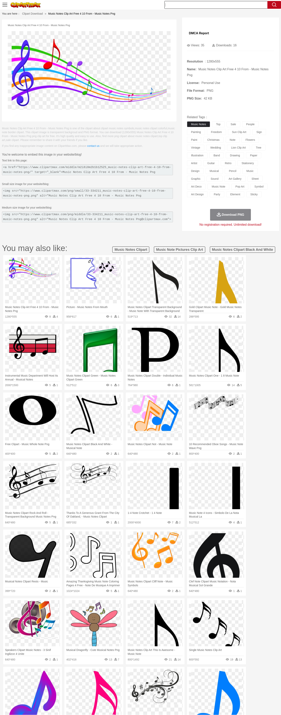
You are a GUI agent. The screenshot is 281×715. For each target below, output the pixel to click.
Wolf (233, 679)
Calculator (207, 691)
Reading (86, 691)
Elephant (123, 679)
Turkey (225, 679)
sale (233, 124)
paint (194, 139)
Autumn (51, 673)
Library (155, 691)
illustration (197, 155)
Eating (173, 697)
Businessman (89, 685)
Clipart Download (32, 13)
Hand (201, 685)
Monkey (180, 679)
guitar (211, 163)
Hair (145, 685)
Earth (90, 673)
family (66, 685)
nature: (30, 673)
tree (258, 147)
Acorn (41, 673)
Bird (54, 679)
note (233, 139)
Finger (192, 685)
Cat (72, 679)
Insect (163, 679)
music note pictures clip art (179, 250)
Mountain (167, 673)
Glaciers (115, 673)
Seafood (121, 697)
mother (75, 685)
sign (259, 132)
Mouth (175, 685)
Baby (49, 685)
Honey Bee (151, 679)
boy (158, 685)
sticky (253, 194)
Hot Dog (203, 697)
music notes (198, 124)
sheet (255, 178)
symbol (259, 186)
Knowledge (143, 691)
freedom (216, 132)
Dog (97, 679)
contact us (93, 145)
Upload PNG (247, 707)
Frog (140, 679)
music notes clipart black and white (242, 250)
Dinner (155, 697)
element (235, 194)
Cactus (71, 673)
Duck (104, 679)
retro (228, 163)
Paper (175, 691)
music (250, 171)
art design (197, 194)
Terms (193, 707)
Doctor (102, 685)
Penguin (206, 679)
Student (42, 691)
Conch (81, 673)
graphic (196, 178)
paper (253, 155)
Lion (171, 679)
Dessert (61, 697)
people (250, 124)
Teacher (53, 691)
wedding (215, 147)
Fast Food (81, 697)
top (218, 124)
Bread (182, 697)
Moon (147, 673)
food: (29, 696)
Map (132, 691)
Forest (212, 673)
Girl (151, 685)
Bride (57, 685)
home (137, 685)
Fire (97, 673)
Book (62, 691)
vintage (195, 147)
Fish (133, 679)
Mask (41, 685)
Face (184, 685)
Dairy (51, 697)
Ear (110, 685)
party (217, 194)
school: (31, 690)
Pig (198, 679)
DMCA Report (199, 33)
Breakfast (41, 697)
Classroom (73, 691)
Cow (90, 679)
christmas (213, 139)
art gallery (235, 178)
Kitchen (145, 697)
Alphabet (194, 691)
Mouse (190, 679)
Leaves (61, 673)
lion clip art (238, 147)
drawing (235, 155)
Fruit (91, 697)
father (166, 685)
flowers (250, 139)
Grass (126, 673)
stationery (248, 163)
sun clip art (239, 132)
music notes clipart (130, 250)
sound (214, 178)
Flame (105, 673)
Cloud (195, 673)
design (195, 171)
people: (31, 685)
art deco (196, 186)
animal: (31, 679)
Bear (47, 679)
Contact (221, 707)
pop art (239, 186)
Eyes (117, 685)
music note (218, 186)
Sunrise (156, 673)
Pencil (96, 691)
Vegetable (133, 697)
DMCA (233, 707)
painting (196, 132)
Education (108, 691)
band (217, 155)
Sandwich (109, 697)
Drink (70, 697)
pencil (232, 171)
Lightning (136, 673)
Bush (186, 673)
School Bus (121, 691)
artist (194, 163)
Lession (219, 691)
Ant (40, 679)
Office (184, 691)
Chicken (81, 679)
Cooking (192, 697)
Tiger (216, 679)
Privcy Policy (206, 707)
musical (214, 171)
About (182, 707)
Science (165, 691)
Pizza (164, 697)
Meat (98, 697)
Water (178, 673)
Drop (203, 673)
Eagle (113, 679)
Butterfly (63, 679)
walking (127, 685)
